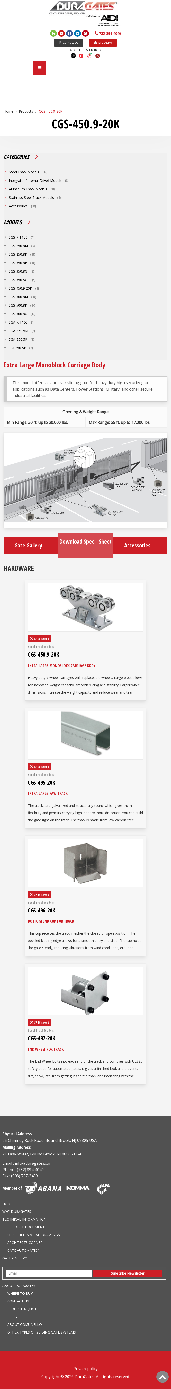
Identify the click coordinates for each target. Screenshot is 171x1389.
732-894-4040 (110, 33)
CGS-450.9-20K (43, 654)
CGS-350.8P (18, 262)
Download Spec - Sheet (85, 545)
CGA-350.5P (18, 339)
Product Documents (27, 1227)
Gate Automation (23, 1250)
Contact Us (18, 1301)
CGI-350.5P (17, 348)
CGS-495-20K (41, 782)
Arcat (98, 55)
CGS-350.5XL (19, 280)
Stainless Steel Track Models (31, 197)
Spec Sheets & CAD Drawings (33, 1235)
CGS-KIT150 (18, 237)
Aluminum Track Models (28, 189)
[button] (68, 43)
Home (7, 1203)
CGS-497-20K (41, 1038)
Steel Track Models (41, 646)
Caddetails (81, 55)
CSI (73, 55)
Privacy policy (85, 1368)
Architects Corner (25, 1242)
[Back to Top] (162, 1377)
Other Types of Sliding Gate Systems (41, 1332)
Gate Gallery (30, 545)
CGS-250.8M (18, 245)
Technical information (24, 1219)
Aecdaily (89, 55)
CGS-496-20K (41, 910)
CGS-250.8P (18, 254)
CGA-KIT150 (18, 322)
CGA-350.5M (18, 331)
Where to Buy (20, 1293)
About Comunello (24, 1324)
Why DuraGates (16, 1211)
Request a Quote (23, 1309)
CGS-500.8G (18, 314)
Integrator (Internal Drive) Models (35, 180)
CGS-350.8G (18, 271)
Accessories (140, 545)
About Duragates (18, 1285)
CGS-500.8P (18, 305)
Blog (12, 1316)
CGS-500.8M (18, 297)
